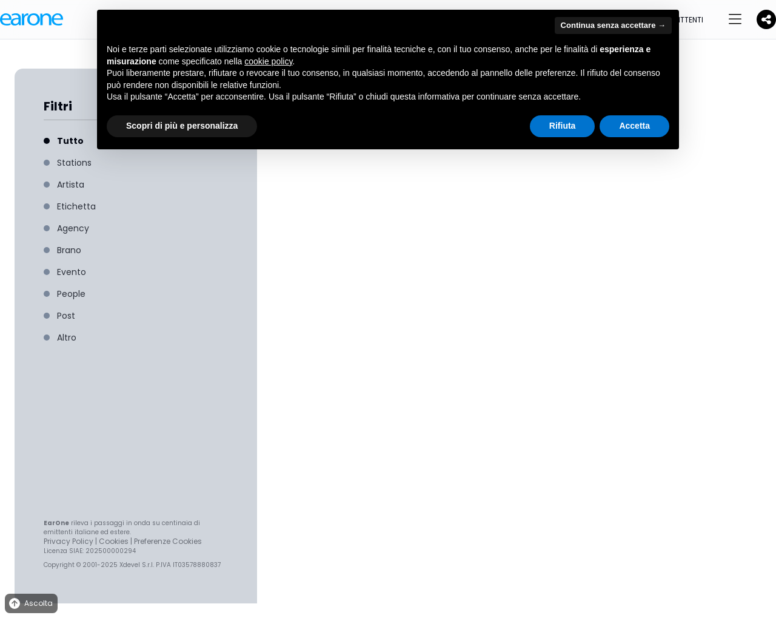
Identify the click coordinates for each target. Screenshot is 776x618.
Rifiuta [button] (562, 126)
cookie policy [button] (268, 61)
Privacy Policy (68, 541)
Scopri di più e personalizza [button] (182, 126)
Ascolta (30, 603)
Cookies (114, 541)
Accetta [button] (634, 126)
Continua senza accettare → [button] (613, 25)
